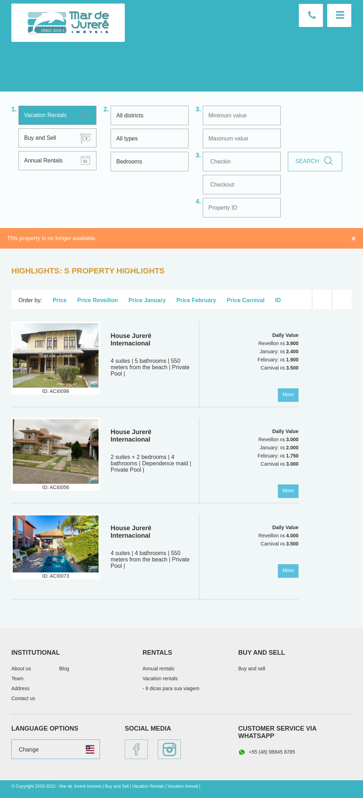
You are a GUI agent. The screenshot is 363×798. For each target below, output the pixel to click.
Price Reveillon (97, 300)
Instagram (169, 749)
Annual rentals (158, 668)
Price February (196, 300)
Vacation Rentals (45, 115)
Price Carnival (246, 300)
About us (21, 668)
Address (20, 688)
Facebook (136, 749)
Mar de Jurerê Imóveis (68, 23)
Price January (147, 300)
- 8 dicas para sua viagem (171, 688)
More (288, 394)
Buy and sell (251, 668)
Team (17, 678)
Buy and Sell (40, 138)
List (322, 299)
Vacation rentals (160, 678)
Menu (339, 15)
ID (278, 300)
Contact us (310, 15)
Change (29, 750)
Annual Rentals (43, 160)
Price (60, 300)
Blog (64, 668)
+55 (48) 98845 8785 (266, 752)
